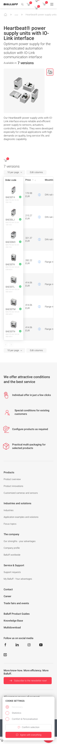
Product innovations (13, 486)
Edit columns (36, 172)
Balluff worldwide (12, 554)
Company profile (12, 548)
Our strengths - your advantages (20, 541)
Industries (9, 510)
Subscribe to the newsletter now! (28, 680)
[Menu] (51, 4)
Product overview (12, 479)
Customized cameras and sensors (21, 493)
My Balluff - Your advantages (18, 578)
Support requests (12, 572)
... (16, 13)
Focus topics (10, 524)
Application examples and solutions (21, 517)
